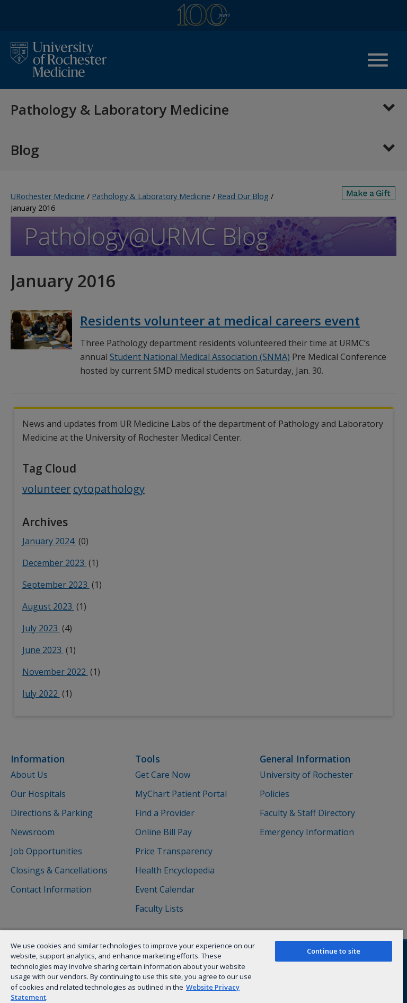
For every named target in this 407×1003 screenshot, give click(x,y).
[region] (201, 966)
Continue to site (333, 951)
